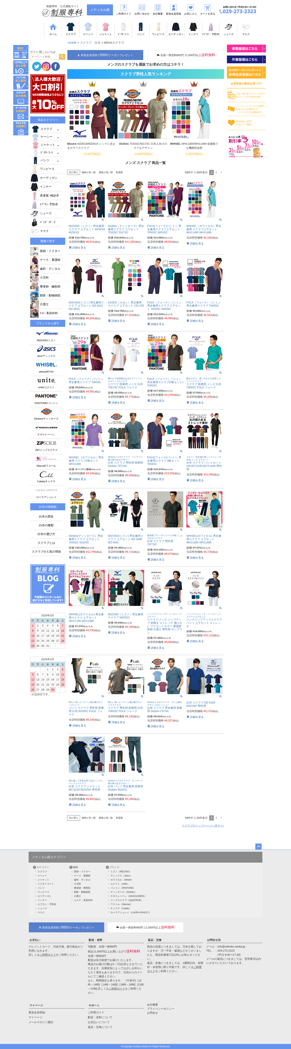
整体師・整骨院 (82, 888)
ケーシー (41, 137)
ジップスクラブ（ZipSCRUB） (126, 900)
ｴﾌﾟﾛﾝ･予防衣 (44, 204)
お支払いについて (99, 1022)
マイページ (36, 1005)
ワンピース (42, 168)
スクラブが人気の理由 (46, 551)
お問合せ (152, 1012)
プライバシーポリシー (160, 1008)
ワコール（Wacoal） (121, 904)
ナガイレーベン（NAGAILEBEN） (128, 896)
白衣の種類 (46, 525)
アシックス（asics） (121, 875)
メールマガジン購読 (41, 1022)
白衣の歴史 (46, 516)
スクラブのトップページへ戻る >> (203, 825)
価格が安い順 (89, 172)
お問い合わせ (142, 13)
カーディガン (43, 177)
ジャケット (43, 145)
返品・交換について (100, 1027)
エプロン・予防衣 (47, 904)
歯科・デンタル (45, 268)
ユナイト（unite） (120, 883)
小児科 (39, 277)
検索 (62, 57)
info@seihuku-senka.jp (231, 946)
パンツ (40, 160)
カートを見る (207, 13)
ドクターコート (46, 883)
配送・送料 (95, 939)
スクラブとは (46, 542)
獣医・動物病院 (45, 295)
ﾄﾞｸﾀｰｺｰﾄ (42, 152)
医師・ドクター (45, 251)
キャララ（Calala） (120, 908)
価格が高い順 (106, 172)
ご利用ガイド (123, 13)
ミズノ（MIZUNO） (120, 871)
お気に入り (190, 13)
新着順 (119, 172)
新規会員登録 (173, 13)
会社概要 (158, 13)
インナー (41, 186)
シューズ (41, 213)
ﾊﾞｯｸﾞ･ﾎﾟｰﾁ (43, 222)
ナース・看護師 (45, 259)
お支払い (34, 939)
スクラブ (41, 129)
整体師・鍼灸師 (45, 286)
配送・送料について (100, 1017)
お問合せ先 (214, 939)
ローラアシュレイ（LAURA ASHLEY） (130, 912)
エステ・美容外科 (83, 900)
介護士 (39, 304)
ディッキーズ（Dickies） (123, 892)
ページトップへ (258, 847)
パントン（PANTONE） (123, 888)
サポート (94, 1005)
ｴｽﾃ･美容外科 (44, 313)
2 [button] (216, 172)
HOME (72, 42)
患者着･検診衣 (44, 195)
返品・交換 (154, 939)
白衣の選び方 (46, 534)
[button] (221, 172)
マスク (39, 231)
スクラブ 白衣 (90, 42)
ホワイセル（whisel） (121, 879)
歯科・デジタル (82, 879)
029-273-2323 (226, 950)
